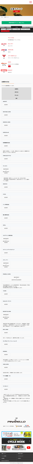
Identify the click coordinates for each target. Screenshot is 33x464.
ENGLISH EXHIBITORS (5, 460)
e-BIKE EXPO (9, 29)
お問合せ (19, 458)
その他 (16, 27)
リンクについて (20, 455)
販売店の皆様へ (20, 453)
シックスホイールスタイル (25, 29)
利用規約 (2, 458)
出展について (3, 453)
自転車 (5, 27)
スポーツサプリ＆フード (5, 31)
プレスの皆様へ (4, 455)
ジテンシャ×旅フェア (16, 29)
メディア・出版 (3, 29)
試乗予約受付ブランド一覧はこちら (16, 22)
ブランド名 (27, 27)
